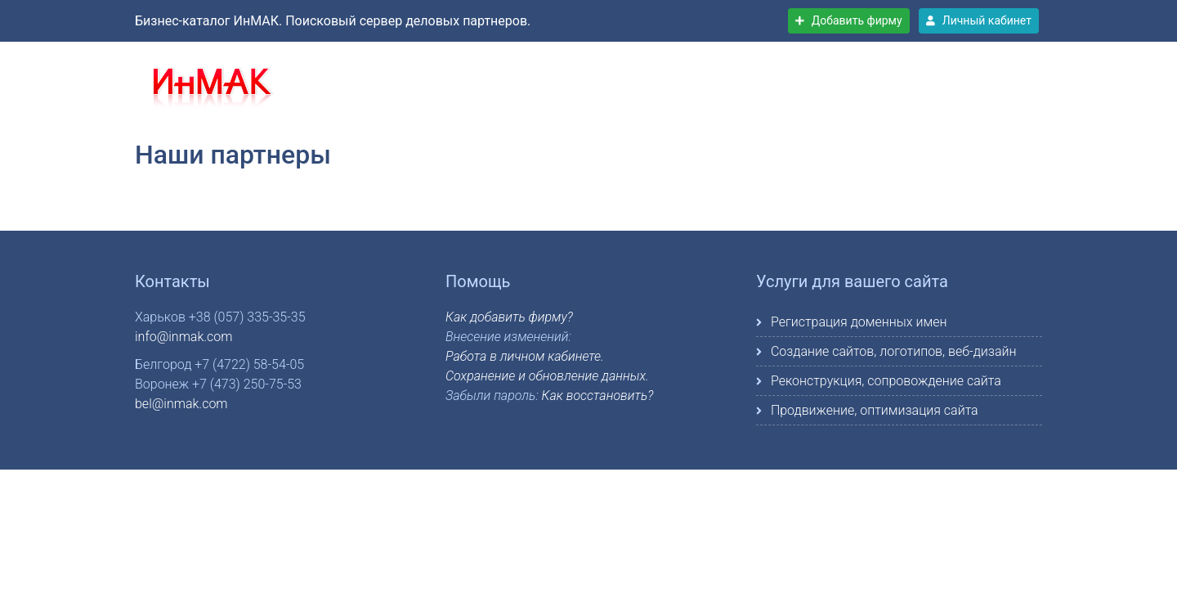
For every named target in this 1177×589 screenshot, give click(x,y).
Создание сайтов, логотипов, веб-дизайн (894, 351)
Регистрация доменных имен (859, 322)
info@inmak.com (183, 336)
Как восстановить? (598, 395)
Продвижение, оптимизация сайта (874, 410)
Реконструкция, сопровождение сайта (886, 381)
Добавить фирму (848, 20)
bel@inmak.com (181, 403)
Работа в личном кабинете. (524, 356)
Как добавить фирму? (509, 317)
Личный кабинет (979, 20)
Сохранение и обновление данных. (547, 376)
